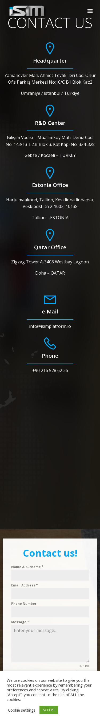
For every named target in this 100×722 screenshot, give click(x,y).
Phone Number (24, 603)
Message (20, 622)
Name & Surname (27, 567)
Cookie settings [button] (21, 710)
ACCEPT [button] (49, 709)
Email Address (24, 585)
